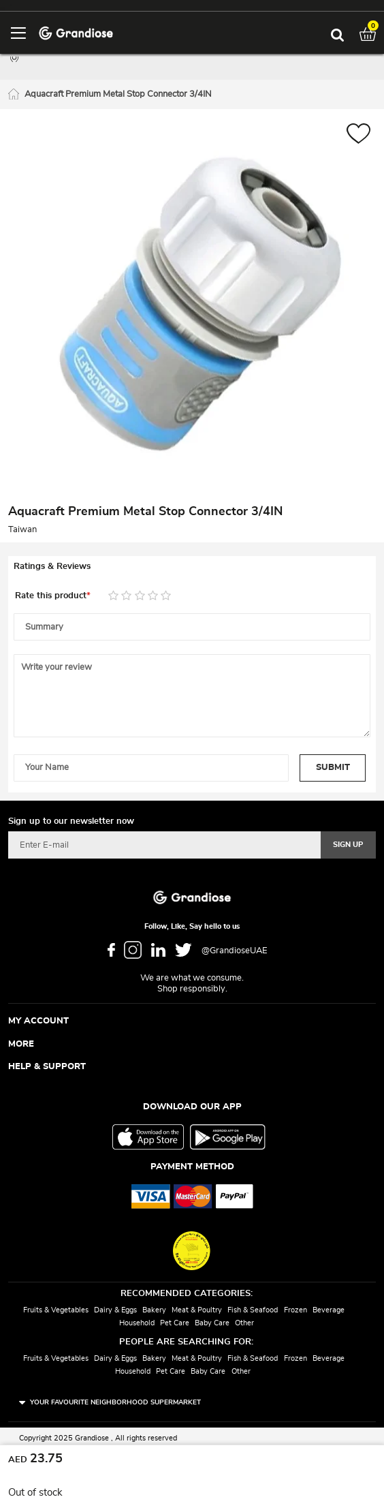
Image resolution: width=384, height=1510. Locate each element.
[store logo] (76, 32)
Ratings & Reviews (52, 566)
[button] (358, 135)
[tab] (192, 567)
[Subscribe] (348, 845)
